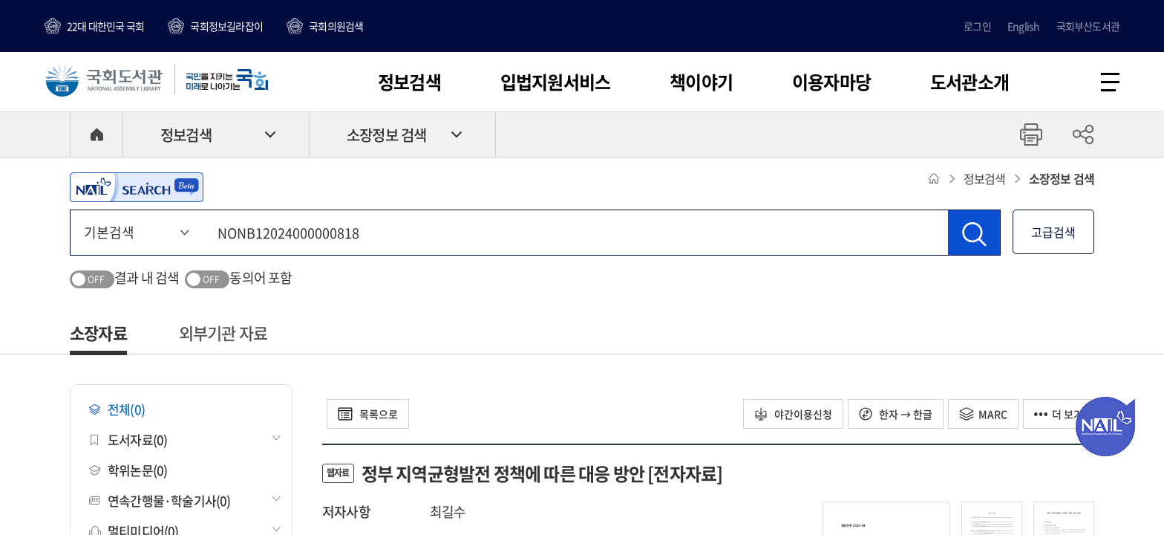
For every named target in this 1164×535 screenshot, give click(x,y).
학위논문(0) (128, 470)
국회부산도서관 (1087, 26)
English (1023, 26)
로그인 (977, 26)
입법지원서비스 (555, 81)
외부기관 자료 (223, 332)
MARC (983, 413)
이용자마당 (831, 81)
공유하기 (1083, 134)
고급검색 (1053, 232)
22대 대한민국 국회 (105, 26)
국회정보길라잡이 (226, 26)
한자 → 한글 (895, 413)
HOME (96, 134)
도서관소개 (969, 81)
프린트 (1031, 134)
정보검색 (409, 81)
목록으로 (368, 413)
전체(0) (117, 409)
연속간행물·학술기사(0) (160, 500)
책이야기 (701, 81)
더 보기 (1058, 413)
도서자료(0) (128, 439)
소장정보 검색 (386, 135)
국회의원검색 (336, 26)
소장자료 (98, 332)
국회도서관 (104, 79)
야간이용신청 (793, 413)
